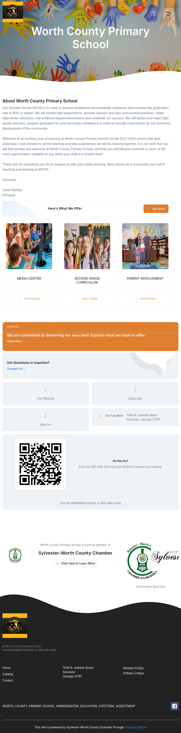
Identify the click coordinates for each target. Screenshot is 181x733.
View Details (29, 298)
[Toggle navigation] (175, 11)
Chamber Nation (135, 727)
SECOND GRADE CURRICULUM (87, 280)
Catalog (7, 674)
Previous (120, 561)
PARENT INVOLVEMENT (145, 278)
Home (6, 667)
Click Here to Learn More (75, 563)
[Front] (13, 12)
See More (156, 208)
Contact (7, 680)
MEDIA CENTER (29, 278)
